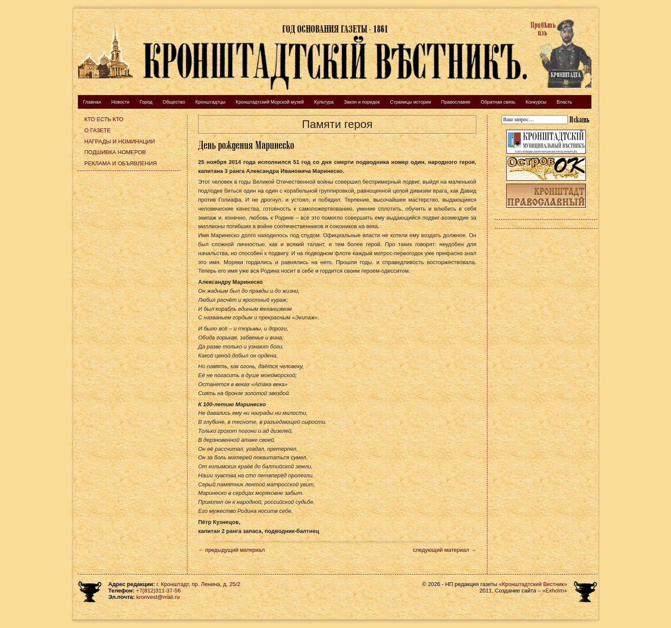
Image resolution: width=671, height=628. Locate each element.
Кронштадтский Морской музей (270, 101)
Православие (455, 101)
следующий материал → (444, 550)
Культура (324, 101)
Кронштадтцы (211, 101)
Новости (120, 101)
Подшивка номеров (115, 152)
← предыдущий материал (231, 550)
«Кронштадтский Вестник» (533, 584)
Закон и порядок (362, 101)
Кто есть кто (103, 119)
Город (146, 101)
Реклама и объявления (120, 163)
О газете (97, 130)
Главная (92, 101)
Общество (174, 101)
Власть (564, 101)
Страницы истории (410, 101)
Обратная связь (498, 101)
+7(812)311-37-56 (158, 590)
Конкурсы (536, 101)
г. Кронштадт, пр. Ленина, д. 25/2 (198, 584)
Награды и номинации (119, 141)
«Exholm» (554, 590)
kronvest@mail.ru (157, 597)
